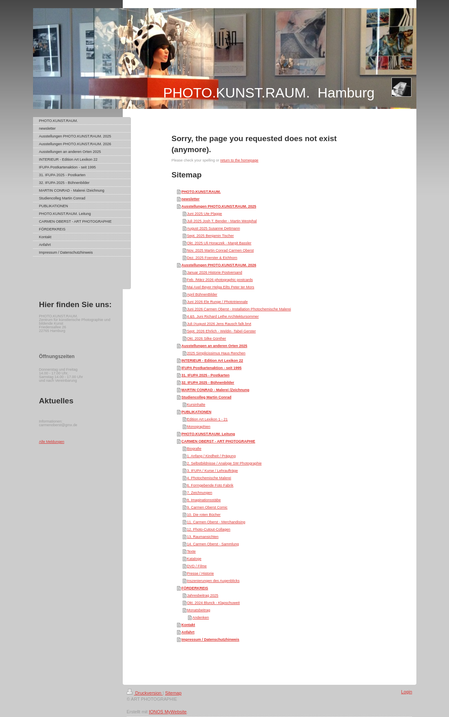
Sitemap (173, 692)
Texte (191, 551)
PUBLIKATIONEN (196, 412)
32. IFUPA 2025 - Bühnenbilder (207, 383)
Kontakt (188, 625)
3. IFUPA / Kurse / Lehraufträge (212, 471)
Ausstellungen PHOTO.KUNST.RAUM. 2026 (218, 265)
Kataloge (194, 559)
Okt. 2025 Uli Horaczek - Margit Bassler (219, 243)
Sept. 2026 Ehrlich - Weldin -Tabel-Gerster (221, 331)
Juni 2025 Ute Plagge (204, 214)
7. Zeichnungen (199, 493)
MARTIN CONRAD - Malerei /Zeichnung (215, 390)
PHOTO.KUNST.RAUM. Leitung (208, 434)
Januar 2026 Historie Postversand (214, 272)
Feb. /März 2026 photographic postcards (220, 280)
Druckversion (145, 692)
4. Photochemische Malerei (209, 478)
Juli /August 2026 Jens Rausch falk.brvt (219, 324)
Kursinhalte (196, 405)
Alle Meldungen (51, 442)
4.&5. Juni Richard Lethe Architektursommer (223, 316)
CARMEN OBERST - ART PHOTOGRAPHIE (218, 441)
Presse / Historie (200, 573)
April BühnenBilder (202, 294)
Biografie (194, 449)
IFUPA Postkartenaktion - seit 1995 (211, 368)
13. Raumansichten (203, 537)
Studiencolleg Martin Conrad (206, 397)
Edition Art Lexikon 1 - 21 (207, 419)
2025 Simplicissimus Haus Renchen (216, 353)
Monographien (198, 427)
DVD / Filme (197, 566)
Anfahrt (188, 632)
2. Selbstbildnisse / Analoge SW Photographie (224, 463)
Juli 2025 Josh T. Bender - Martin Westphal (222, 221)
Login (406, 691)
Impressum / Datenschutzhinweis (210, 639)
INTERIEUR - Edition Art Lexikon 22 (212, 360)
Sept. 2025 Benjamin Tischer (210, 236)
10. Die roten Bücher (204, 515)
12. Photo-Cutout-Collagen (208, 529)
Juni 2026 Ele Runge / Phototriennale (217, 302)
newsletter (190, 199)
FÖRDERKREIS (194, 588)
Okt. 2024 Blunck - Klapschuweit (213, 603)
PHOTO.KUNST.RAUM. (201, 192)
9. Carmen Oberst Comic (207, 507)
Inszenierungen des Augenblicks (213, 581)
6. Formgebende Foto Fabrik (210, 485)
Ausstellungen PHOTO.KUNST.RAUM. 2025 (218, 206)
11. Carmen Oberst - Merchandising (216, 522)
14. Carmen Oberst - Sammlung (213, 544)
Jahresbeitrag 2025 (202, 595)
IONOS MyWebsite (168, 711)
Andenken (200, 617)
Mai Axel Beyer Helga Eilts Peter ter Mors (220, 287)
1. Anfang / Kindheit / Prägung (211, 456)
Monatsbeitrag (198, 610)
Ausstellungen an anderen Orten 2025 (214, 346)
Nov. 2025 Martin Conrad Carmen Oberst (220, 250)
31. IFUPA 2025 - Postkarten (205, 375)
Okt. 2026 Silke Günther (206, 338)
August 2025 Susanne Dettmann (213, 228)
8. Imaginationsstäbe (204, 500)
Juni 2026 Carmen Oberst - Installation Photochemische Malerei (239, 309)
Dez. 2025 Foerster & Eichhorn (212, 258)
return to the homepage (239, 160)
